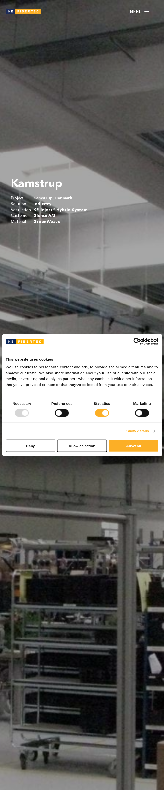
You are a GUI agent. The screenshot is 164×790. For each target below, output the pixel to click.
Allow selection (82, 446)
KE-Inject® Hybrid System (60, 210)
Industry (42, 204)
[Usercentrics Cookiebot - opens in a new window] (137, 341)
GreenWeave (46, 222)
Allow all (133, 446)
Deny (30, 446)
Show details (137, 431)
